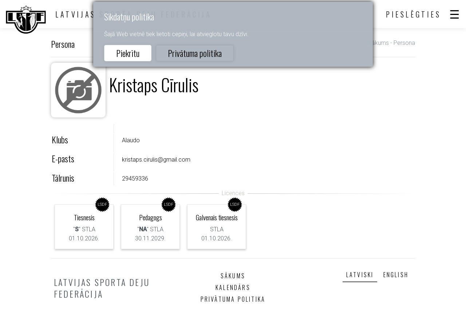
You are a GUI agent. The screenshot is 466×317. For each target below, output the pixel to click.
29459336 (135, 178)
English (395, 274)
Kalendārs (233, 287)
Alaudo (131, 140)
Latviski (360, 274)
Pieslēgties (413, 14)
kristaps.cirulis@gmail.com (156, 159)
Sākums (378, 42)
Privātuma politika (195, 52)
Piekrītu (127, 52)
